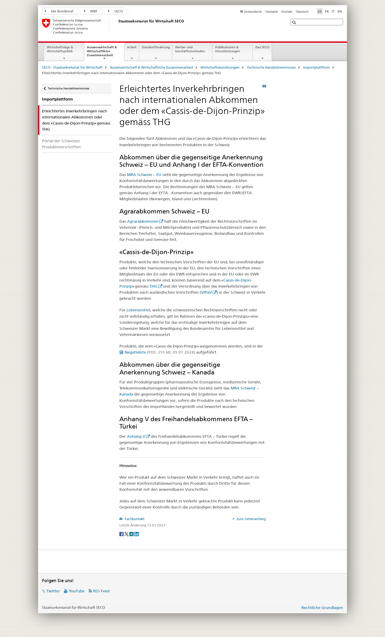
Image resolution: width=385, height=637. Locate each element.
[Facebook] (121, 534)
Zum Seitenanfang (251, 519)
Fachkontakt (134, 519)
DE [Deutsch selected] (320, 11)
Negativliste (160, 352)
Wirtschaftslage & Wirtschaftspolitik (60, 49)
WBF (91, 11)
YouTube (76, 590)
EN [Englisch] (339, 11)
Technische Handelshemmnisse (271, 67)
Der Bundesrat (59, 11)
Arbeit (132, 47)
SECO (115, 11)
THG (153, 286)
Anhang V (136, 436)
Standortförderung (156, 47)
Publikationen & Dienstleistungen (227, 49)
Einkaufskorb (253, 11)
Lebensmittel (138, 309)
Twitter (53, 590)
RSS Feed (101, 590)
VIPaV (206, 292)
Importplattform (316, 67)
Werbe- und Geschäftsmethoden (190, 49)
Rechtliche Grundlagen (322, 607)
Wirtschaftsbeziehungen (220, 67)
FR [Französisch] (327, 11)
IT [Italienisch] (333, 11)
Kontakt (286, 11)
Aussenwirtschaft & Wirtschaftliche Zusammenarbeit (105, 52)
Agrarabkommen (142, 221)
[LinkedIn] (136, 534)
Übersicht (302, 11)
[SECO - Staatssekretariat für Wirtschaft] (117, 26)
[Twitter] (126, 534)
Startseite (271, 11)
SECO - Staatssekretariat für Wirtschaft (72, 67)
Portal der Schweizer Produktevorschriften (61, 143)
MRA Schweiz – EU (144, 174)
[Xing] (131, 534)
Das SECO (262, 47)
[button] (294, 22)
